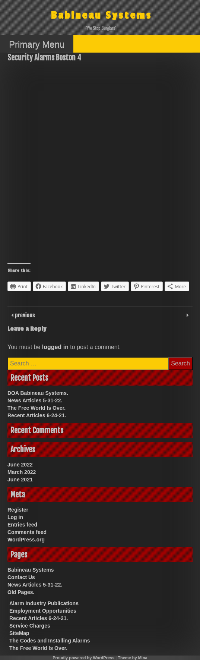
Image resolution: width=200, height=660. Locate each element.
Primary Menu (36, 44)
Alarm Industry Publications (44, 603)
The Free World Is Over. (36, 408)
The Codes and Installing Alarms (49, 641)
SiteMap (19, 633)
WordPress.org (26, 540)
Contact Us (21, 577)
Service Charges (29, 626)
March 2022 (21, 472)
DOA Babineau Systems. (37, 393)
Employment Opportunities (42, 611)
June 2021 (20, 480)
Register (17, 510)
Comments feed (27, 532)
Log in (15, 517)
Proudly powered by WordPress (83, 658)
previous (24, 314)
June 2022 (20, 465)
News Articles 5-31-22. (34, 400)
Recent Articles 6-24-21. (36, 415)
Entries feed (22, 525)
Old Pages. (20, 592)
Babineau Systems (101, 15)
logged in (55, 347)
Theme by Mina (132, 658)
